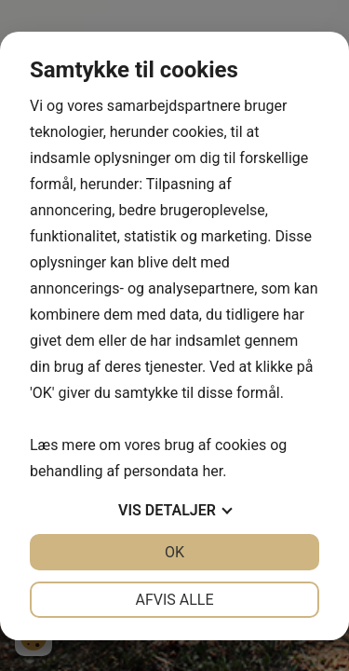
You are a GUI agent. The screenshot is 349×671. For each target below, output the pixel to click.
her (212, 471)
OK (174, 552)
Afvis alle (174, 600)
